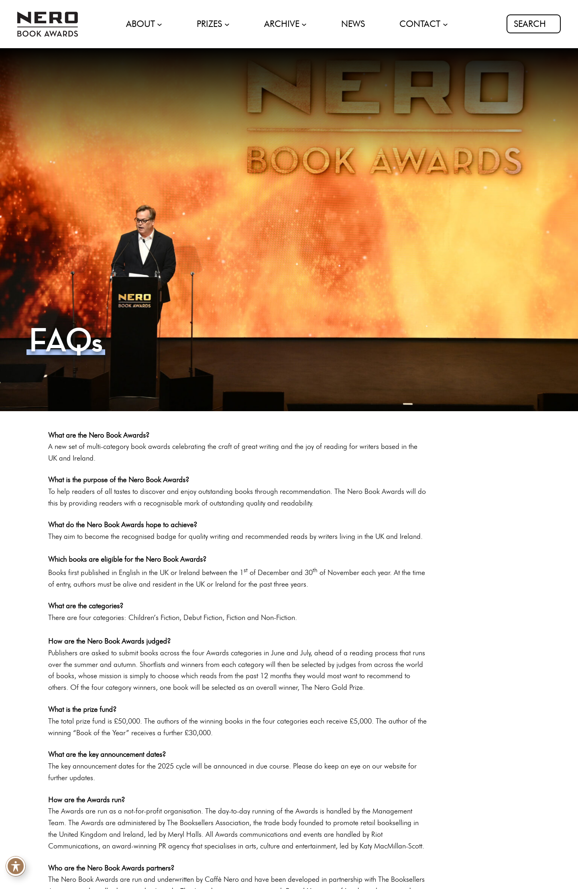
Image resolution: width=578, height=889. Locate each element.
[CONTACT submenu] (445, 24)
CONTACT (419, 23)
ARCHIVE (281, 23)
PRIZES (209, 23)
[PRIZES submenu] (227, 24)
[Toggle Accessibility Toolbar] (15, 867)
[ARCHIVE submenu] (304, 24)
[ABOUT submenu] (159, 24)
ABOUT (140, 23)
